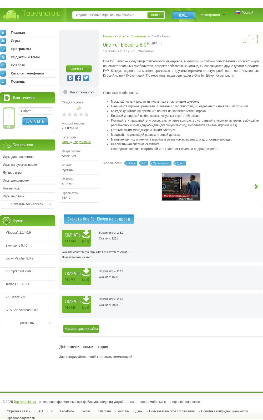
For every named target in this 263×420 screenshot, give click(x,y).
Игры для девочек (16, 180)
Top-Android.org (25, 402)
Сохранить (35, 121)
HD (144, 163)
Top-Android (32, 15)
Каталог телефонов (22, 73)
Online (132, 163)
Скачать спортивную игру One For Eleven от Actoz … (161, 255)
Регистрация (210, 15)
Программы (15, 49)
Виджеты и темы (20, 57)
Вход (183, 15)
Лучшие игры (12, 172)
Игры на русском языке (20, 165)
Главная (12, 33)
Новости (12, 65)
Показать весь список (27, 204)
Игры (66, 142)
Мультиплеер (161, 163)
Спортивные (82, 142)
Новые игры (12, 188)
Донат (181, 163)
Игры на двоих (13, 196)
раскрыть (27, 323)
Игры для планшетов (18, 157)
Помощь (12, 82)
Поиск (155, 15)
